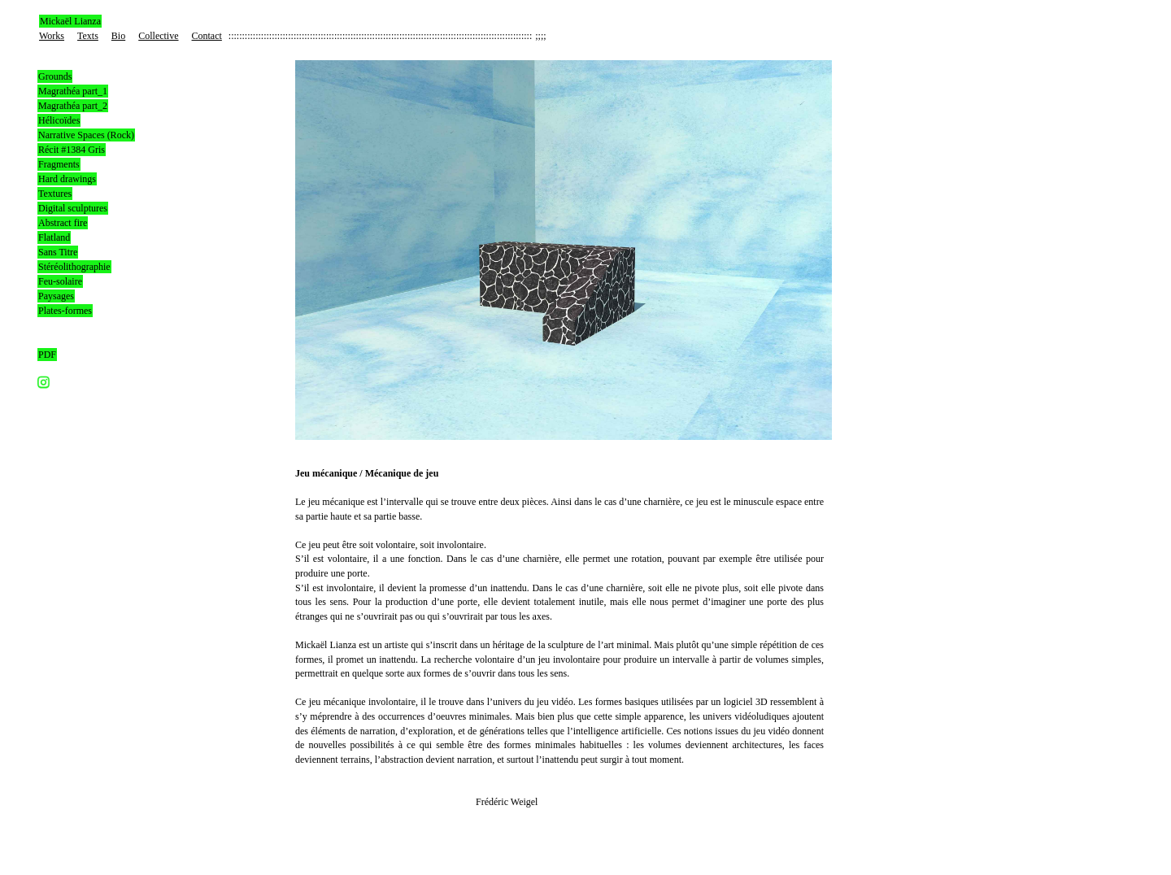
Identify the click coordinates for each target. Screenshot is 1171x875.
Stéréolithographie (74, 266)
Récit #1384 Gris (71, 149)
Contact (207, 35)
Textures (55, 193)
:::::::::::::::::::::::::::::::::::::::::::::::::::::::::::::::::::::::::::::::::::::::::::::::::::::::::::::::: (380, 35)
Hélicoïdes (59, 120)
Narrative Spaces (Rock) (86, 135)
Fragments (59, 164)
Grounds (55, 76)
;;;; (540, 35)
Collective (158, 35)
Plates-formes (65, 310)
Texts (87, 35)
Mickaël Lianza (70, 21)
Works (51, 35)
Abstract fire (62, 223)
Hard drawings (67, 179)
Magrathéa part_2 (72, 105)
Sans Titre (57, 252)
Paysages (56, 296)
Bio (118, 35)
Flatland (54, 237)
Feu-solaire (60, 281)
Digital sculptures (72, 208)
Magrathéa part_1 (72, 91)
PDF (47, 354)
